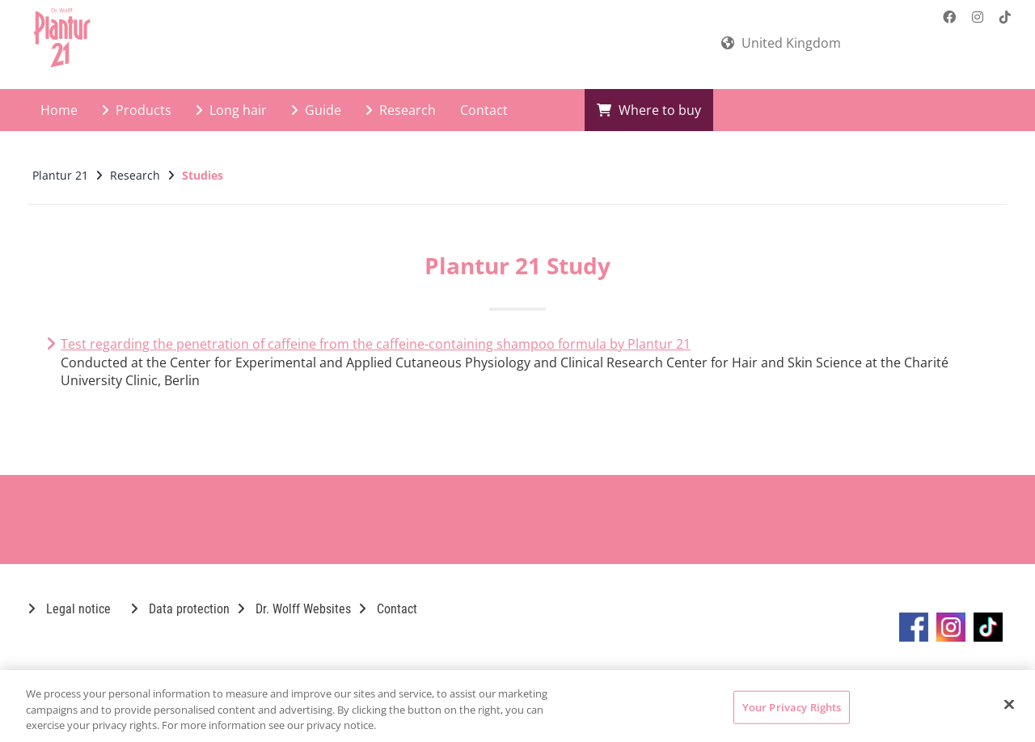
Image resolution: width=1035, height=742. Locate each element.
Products (136, 110)
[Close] (1009, 704)
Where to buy (649, 110)
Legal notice (69, 609)
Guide (316, 110)
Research (400, 110)
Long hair (231, 110)
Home (59, 110)
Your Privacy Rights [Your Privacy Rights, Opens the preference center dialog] (791, 706)
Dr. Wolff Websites (294, 609)
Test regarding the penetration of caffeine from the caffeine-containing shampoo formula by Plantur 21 (376, 344)
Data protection (180, 609)
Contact (484, 110)
